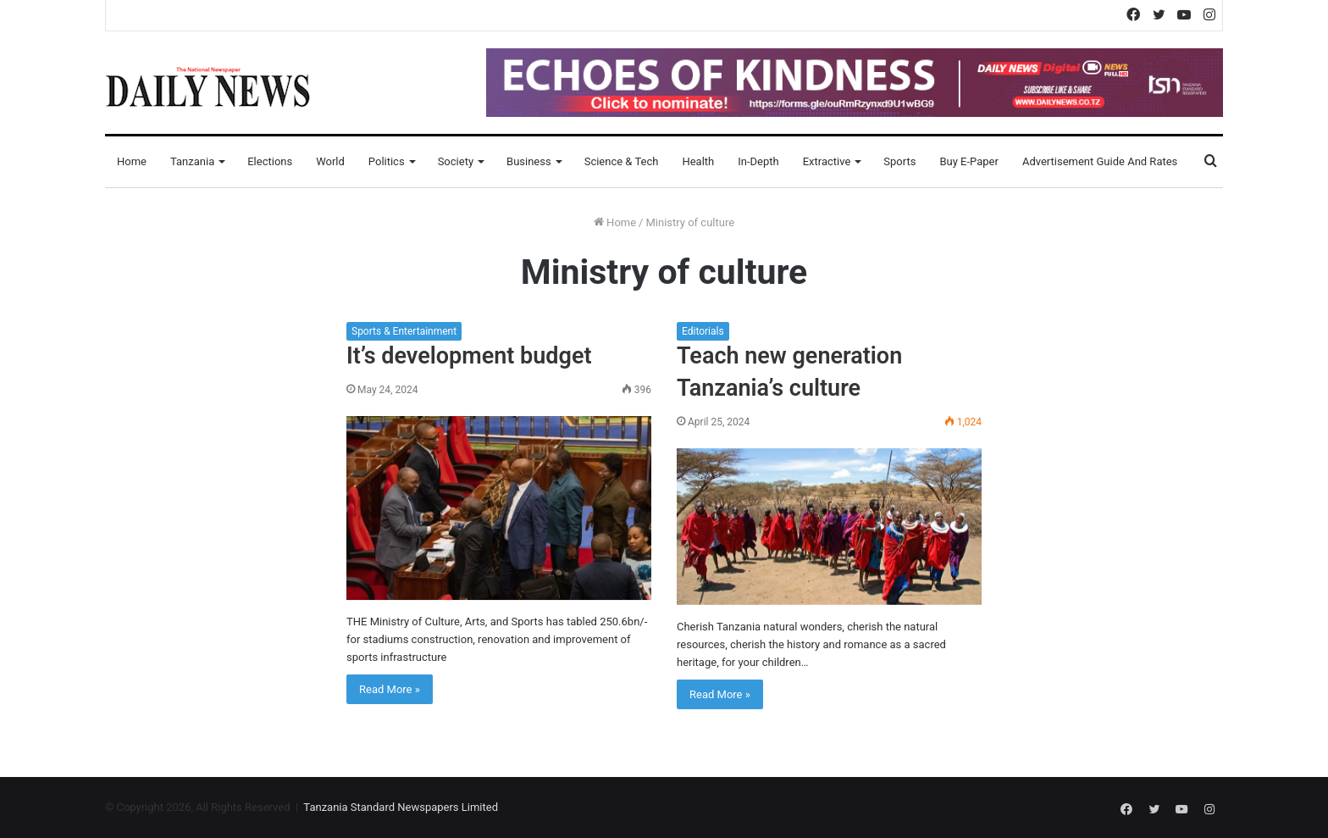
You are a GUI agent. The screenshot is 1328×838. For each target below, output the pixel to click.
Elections (269, 161)
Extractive (827, 161)
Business (528, 161)
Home (132, 161)
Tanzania (192, 161)
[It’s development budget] (498, 508)
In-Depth (758, 161)
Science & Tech (621, 161)
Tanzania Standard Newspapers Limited (400, 807)
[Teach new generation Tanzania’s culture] (829, 526)
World (330, 161)
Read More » (389, 689)
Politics (386, 161)
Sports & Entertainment (403, 331)
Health (698, 161)
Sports (899, 161)
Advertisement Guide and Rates (1099, 161)
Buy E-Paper (968, 161)
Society (455, 161)
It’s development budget (468, 355)
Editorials (703, 331)
